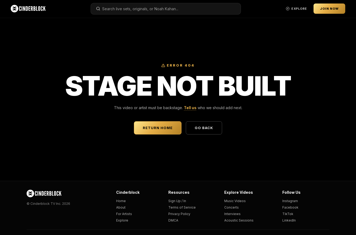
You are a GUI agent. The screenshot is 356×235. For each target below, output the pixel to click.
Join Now (329, 9)
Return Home (158, 128)
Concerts (231, 207)
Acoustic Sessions (239, 220)
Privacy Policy (179, 214)
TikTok (287, 214)
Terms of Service (182, 207)
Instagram (290, 201)
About (121, 207)
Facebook (290, 207)
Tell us (190, 107)
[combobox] (166, 9)
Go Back (204, 128)
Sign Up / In (177, 201)
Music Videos (235, 201)
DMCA (173, 220)
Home (121, 201)
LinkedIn (289, 220)
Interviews (232, 214)
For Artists (124, 214)
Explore (122, 220)
